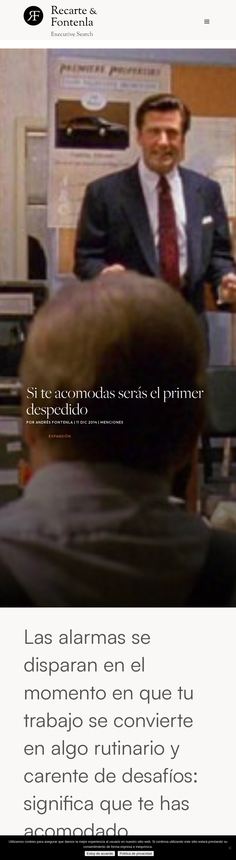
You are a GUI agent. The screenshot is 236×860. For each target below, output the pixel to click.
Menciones (111, 422)
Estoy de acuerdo (100, 853)
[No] (229, 847)
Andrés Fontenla (54, 422)
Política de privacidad (136, 853)
